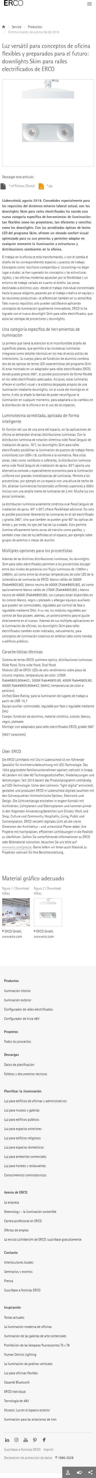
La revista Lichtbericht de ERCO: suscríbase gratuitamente (42, 1244)
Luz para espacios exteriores (22, 1133)
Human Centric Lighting (20, 1359)
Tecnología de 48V (16, 1405)
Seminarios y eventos (18, 1276)
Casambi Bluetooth (17, 1387)
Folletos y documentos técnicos (25, 1078)
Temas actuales (14, 1322)
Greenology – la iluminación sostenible (30, 1216)
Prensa (8, 1285)
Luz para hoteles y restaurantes (25, 1170)
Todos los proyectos (17, 1046)
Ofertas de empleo (16, 1235)
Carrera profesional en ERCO (23, 1225)
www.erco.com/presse (16, 852)
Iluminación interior (17, 995)
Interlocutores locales (18, 1267)
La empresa (11, 1207)
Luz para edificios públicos (21, 1124)
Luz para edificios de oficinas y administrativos (35, 1105)
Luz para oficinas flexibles (21, 1378)
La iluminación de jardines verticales (28, 1368)
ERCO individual (15, 1396)
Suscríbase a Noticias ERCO (22, 1295)
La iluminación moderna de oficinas (28, 1331)
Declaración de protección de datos (28, 1462)
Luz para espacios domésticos (24, 1152)
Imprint (49, 1454)
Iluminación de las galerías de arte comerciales (35, 1340)
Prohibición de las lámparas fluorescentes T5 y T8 (37, 1350)
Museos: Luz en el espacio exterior (27, 1415)
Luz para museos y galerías (21, 1115)
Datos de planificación (19, 1069)
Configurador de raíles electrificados (28, 1014)
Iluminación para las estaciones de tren (30, 1424)
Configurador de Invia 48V (21, 1023)
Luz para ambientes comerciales (25, 1161)
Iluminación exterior (17, 1005)
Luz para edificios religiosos (22, 1143)
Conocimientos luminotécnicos (25, 1180)
